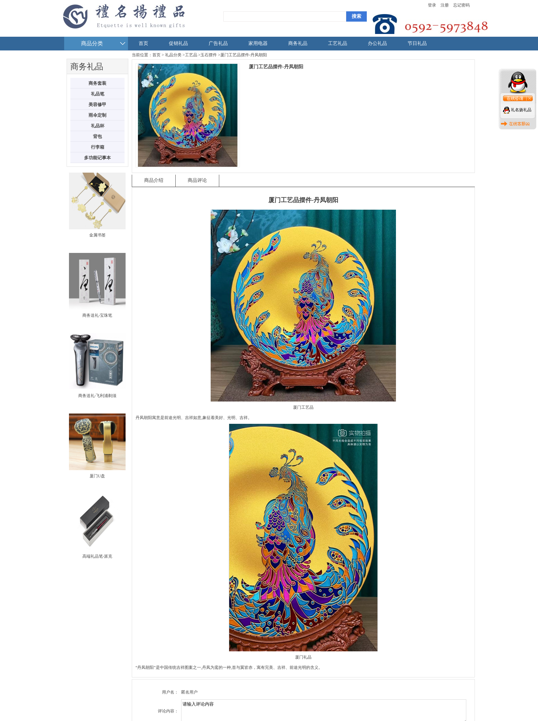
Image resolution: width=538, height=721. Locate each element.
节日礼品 (417, 43)
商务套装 (97, 83)
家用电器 (258, 43)
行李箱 (97, 147)
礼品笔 (97, 93)
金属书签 (97, 235)
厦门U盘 (97, 476)
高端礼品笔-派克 (97, 556)
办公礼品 (377, 43)
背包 (97, 136)
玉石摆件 (208, 55)
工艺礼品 (337, 43)
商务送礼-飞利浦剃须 (97, 395)
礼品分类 (173, 55)
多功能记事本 (97, 157)
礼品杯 (97, 125)
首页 (143, 43)
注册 (445, 5)
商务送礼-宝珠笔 (97, 315)
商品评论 (197, 180)
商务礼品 (297, 43)
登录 (432, 5)
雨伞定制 (97, 115)
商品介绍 (153, 180)
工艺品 (191, 55)
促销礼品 (178, 43)
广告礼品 (218, 43)
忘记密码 (461, 5)
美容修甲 (97, 104)
